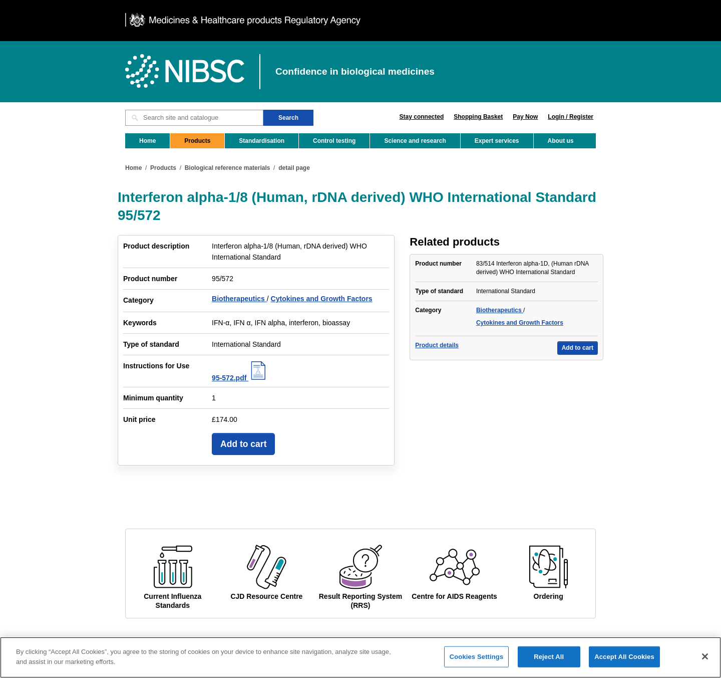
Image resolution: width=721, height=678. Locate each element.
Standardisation (261, 140)
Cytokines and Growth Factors (322, 299)
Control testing (334, 140)
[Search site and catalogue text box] (194, 118)
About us (561, 140)
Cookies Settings (477, 661)
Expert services (497, 140)
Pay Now (525, 116)
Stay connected (422, 116)
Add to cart (243, 444)
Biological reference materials (227, 167)
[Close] (705, 661)
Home (147, 140)
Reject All (549, 661)
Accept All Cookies (624, 661)
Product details (437, 345)
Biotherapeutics (239, 299)
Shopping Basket (478, 116)
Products (197, 140)
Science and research (415, 140)
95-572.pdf (240, 378)
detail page (294, 167)
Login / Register (570, 116)
